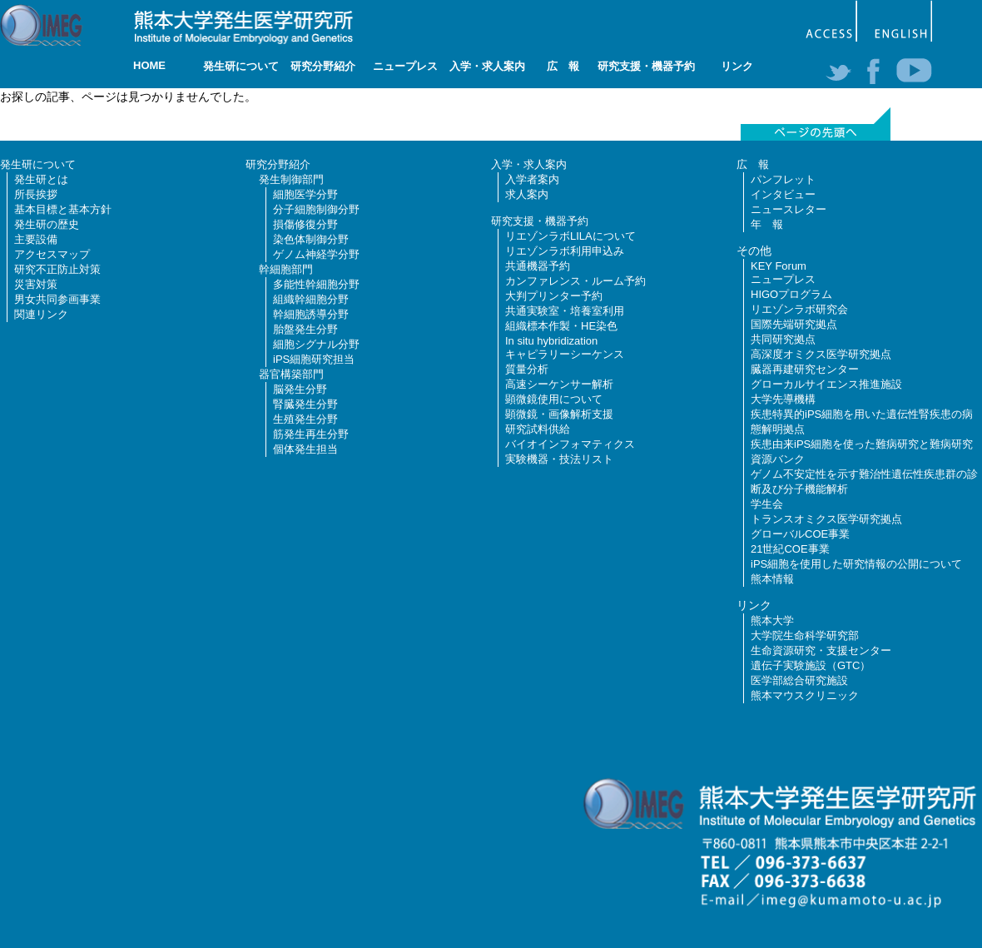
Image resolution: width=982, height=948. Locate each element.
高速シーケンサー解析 (559, 384)
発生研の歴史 (46, 224)
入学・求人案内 (487, 66)
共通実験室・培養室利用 (564, 311)
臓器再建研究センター (805, 369)
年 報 (767, 224)
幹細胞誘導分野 (311, 314)
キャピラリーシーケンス (564, 354)
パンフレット (783, 179)
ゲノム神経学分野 (316, 254)
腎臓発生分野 (305, 404)
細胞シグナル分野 (316, 344)
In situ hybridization (551, 341)
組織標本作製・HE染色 (561, 326)
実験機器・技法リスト (559, 459)
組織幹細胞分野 (311, 299)
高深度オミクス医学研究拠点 (821, 354)
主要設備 (35, 239)
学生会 (767, 504)
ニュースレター (788, 209)
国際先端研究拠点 (794, 324)
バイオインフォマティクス (570, 444)
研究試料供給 (537, 429)
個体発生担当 (305, 449)
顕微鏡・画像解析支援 (559, 414)
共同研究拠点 (783, 339)
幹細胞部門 (286, 269)
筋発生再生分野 (311, 434)
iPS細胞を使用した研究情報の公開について (856, 564)
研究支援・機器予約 (646, 66)
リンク (737, 66)
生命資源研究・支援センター (821, 650)
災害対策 (35, 284)
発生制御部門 (291, 179)
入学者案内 (532, 179)
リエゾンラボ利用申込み (564, 251)
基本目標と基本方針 (63, 209)
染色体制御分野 (311, 239)
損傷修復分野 (305, 224)
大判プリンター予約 (554, 296)
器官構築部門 (291, 374)
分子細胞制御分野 (316, 209)
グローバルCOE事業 (800, 534)
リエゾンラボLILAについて (570, 236)
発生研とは (41, 179)
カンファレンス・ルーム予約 (575, 281)
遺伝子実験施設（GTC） (810, 665)
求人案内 (526, 194)
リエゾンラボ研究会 (799, 309)
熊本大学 (772, 620)
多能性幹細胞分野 (316, 284)
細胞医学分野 (305, 194)
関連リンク (41, 314)
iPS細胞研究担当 (314, 359)
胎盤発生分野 (305, 329)
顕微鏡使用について (554, 399)
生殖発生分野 (305, 419)
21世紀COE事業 (790, 549)
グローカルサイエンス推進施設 (826, 384)
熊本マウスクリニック (805, 695)
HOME (149, 65)
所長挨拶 (35, 194)
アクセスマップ (52, 254)
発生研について (241, 66)
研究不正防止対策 (57, 269)
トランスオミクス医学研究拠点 (826, 519)
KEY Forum (778, 266)
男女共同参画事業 (57, 299)
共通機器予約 (537, 266)
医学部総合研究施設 (799, 680)
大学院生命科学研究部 (805, 635)
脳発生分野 (300, 389)
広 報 (563, 66)
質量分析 (526, 369)
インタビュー (783, 194)
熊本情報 (772, 579)
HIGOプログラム (791, 294)
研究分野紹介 (322, 66)
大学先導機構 (783, 399)
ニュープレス (405, 66)
